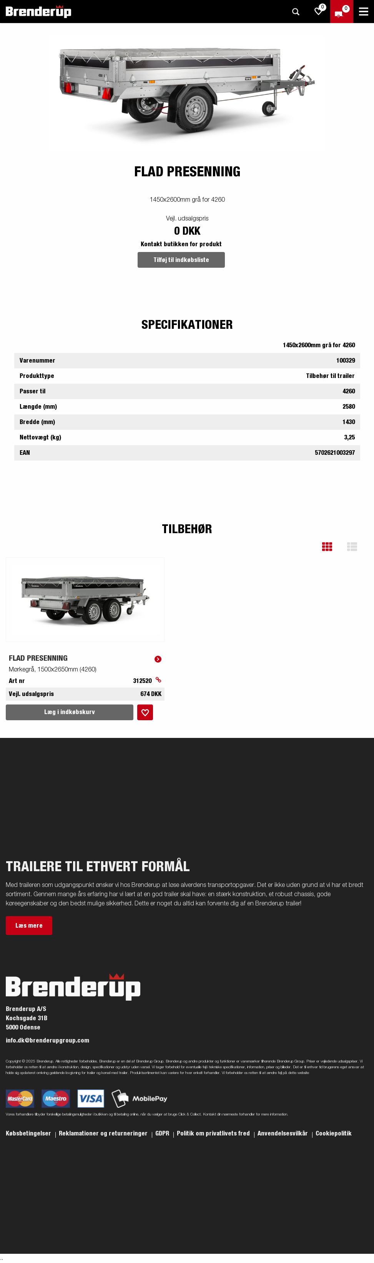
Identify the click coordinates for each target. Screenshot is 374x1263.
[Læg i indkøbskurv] (145, 712)
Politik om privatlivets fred (214, 1133)
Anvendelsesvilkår (283, 1133)
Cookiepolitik (334, 1133)
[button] (332, 547)
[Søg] (295, 11)
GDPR (163, 1133)
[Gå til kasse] (341, 11)
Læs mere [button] (29, 926)
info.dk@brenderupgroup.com (47, 1041)
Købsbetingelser (29, 1133)
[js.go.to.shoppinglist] (318, 11)
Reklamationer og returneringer (104, 1133)
